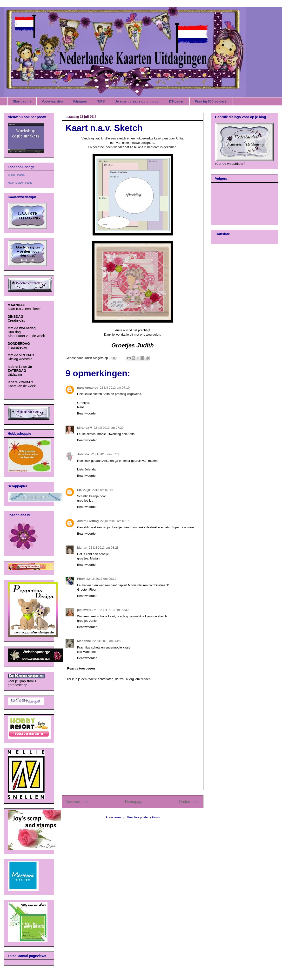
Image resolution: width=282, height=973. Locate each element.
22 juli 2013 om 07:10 (115, 387)
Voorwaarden (52, 101)
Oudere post (189, 802)
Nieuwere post (78, 802)
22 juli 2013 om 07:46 (98, 490)
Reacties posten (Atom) (143, 817)
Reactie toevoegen (81, 668)
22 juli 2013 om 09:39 (113, 610)
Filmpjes (80, 101)
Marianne (84, 641)
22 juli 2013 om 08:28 (104, 547)
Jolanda (83, 454)
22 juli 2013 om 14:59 (107, 641)
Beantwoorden (87, 413)
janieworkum (87, 610)
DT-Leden (176, 101)
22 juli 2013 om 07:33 (105, 454)
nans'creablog (87, 387)
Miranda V (84, 427)
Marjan (82, 547)
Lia (79, 490)
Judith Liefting (88, 521)
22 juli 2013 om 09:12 (101, 578)
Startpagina (22, 101)
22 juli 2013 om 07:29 (108, 427)
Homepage (134, 802)
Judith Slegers (16, 174)
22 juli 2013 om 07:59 (115, 521)
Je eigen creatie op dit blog (137, 101)
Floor (81, 578)
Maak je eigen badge (20, 182)
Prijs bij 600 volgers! (211, 101)
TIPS (101, 101)
